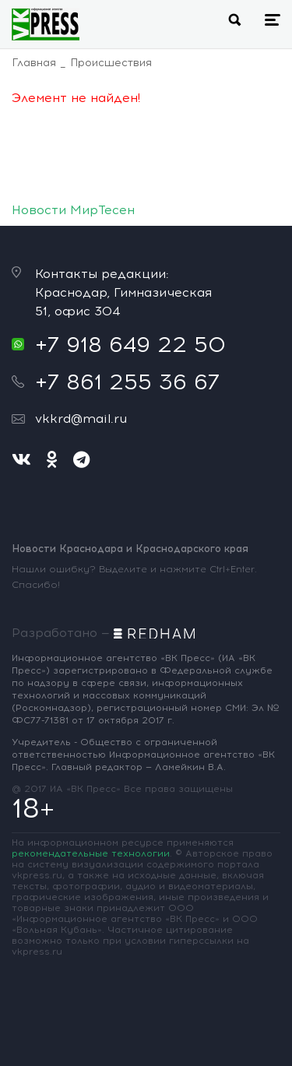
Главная (34, 62)
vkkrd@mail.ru (81, 418)
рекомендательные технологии (91, 853)
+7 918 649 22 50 (130, 344)
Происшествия (111, 62)
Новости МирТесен (73, 209)
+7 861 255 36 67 (127, 381)
